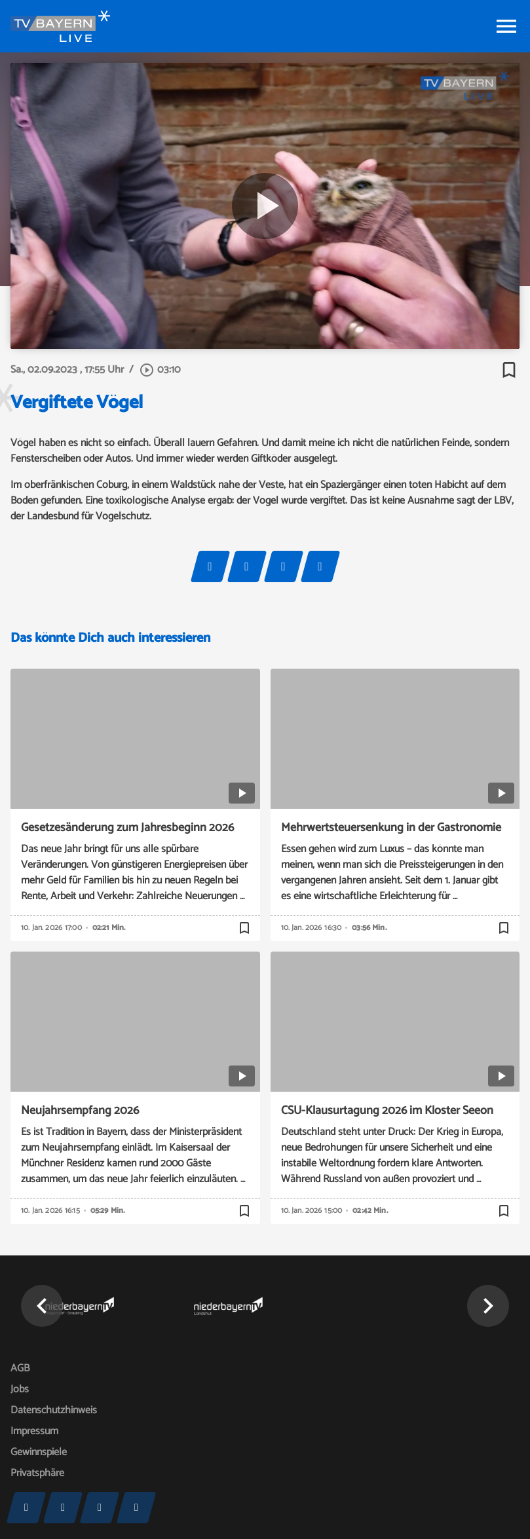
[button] (42, 1306)
